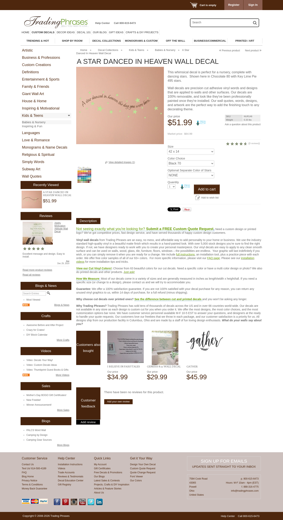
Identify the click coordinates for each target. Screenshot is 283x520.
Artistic (27, 50)
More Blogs (63, 445)
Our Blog (100, 32)
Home (25, 32)
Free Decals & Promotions (108, 472)
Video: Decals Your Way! (39, 360)
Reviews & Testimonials (70, 476)
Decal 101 (84, 32)
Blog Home (28, 476)
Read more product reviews (37, 270)
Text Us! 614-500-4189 (34, 468)
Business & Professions (41, 58)
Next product (253, 50)
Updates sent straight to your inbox (224, 466)
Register (233, 4)
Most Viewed (33, 299)
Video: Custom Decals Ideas (41, 365)
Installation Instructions (70, 464)
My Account (100, 464)
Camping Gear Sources (39, 439)
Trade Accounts (66, 472)
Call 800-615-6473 (125, 23)
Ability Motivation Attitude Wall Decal (61, 227)
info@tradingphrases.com (245, 490)
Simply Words (33, 162)
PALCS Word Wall (36, 430)
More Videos (62, 375)
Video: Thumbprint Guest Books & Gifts (47, 369)
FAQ (24, 472)
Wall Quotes (32, 176)
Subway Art (31, 169)
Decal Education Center (70, 480)
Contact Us (28, 464)
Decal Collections (108, 50)
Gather (192, 376)
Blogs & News (61, 305)
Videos (61, 468)
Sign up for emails (224, 461)
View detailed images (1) (121, 162)
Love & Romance (36, 140)
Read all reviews (31, 274)
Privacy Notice (29, 480)
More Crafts (63, 340)
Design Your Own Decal (143, 464)
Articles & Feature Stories (107, 488)
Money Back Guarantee (34, 488)
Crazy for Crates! (35, 330)
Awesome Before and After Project (44, 325)
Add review (88, 432)
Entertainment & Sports (40, 79)
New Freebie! (33, 400)
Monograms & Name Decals (44, 147)
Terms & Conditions (32, 484)
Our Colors (136, 480)
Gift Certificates (102, 468)
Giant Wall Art (33, 94)
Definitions (30, 72)
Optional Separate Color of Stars (185, 178)
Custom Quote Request (142, 468)
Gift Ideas (116, 32)
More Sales (63, 410)
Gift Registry (64, 484)
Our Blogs (99, 476)
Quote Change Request (142, 472)
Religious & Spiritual (38, 155)
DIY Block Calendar (37, 334)
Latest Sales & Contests (107, 480)
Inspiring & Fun (32, 126)
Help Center (102, 23)
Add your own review (118, 411)
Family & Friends (35, 87)
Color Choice (176, 165)
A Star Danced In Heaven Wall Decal (57, 193)
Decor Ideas (66, 32)
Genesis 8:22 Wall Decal (164, 376)
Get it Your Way (141, 458)
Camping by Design (37, 435)
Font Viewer (136, 476)
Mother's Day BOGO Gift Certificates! (46, 395)
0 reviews (235, 150)
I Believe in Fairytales (123, 376)
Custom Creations (36, 65)
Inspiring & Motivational (40, 108)
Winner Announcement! (39, 404)
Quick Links (102, 458)
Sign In (253, 4)
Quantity (173, 192)
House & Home (34, 101)
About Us (99, 492)
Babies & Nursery (34, 122)
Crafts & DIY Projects (142, 32)
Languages (31, 133)
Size (170, 153)
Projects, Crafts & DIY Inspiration (111, 484)
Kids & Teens (32, 116)
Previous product (229, 50)
